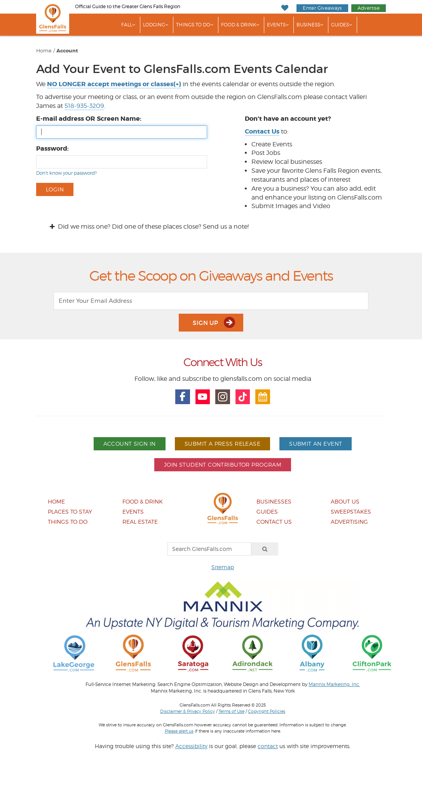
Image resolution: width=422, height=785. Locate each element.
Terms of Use (231, 711)
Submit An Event (315, 443)
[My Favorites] (285, 8)
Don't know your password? (66, 173)
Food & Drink (238, 25)
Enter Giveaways (322, 8)
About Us (345, 501)
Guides (340, 25)
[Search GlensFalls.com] (209, 549)
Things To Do (193, 25)
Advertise (368, 8)
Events (276, 25)
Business (308, 25)
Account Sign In (129, 443)
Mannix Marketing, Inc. (334, 684)
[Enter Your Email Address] (211, 301)
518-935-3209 (84, 105)
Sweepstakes (351, 511)
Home (44, 51)
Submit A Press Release (222, 443)
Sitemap (222, 567)
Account (67, 51)
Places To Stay (70, 511)
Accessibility (191, 746)
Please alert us (179, 731)
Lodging (154, 25)
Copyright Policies (266, 711)
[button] (114, 84)
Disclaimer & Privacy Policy (187, 711)
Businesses (273, 501)
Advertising (349, 521)
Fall (126, 25)
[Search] (265, 549)
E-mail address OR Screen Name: (88, 119)
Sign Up (214, 322)
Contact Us (274, 521)
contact (268, 746)
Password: (52, 148)
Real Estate (140, 521)
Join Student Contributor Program (222, 464)
